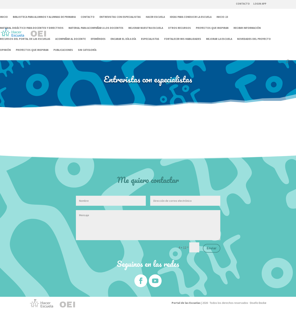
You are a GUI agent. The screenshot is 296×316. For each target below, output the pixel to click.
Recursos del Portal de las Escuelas (25, 39)
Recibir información (247, 28)
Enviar (211, 248)
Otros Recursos (179, 28)
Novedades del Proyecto (254, 39)
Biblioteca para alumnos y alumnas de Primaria (44, 17)
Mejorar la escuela (219, 39)
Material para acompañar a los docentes (95, 28)
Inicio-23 (222, 17)
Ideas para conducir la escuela (190, 17)
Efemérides (98, 39)
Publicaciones (63, 50)
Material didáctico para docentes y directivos (31, 28)
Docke (262, 303)
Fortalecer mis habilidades (182, 39)
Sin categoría (87, 50)
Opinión (5, 50)
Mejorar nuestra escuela (145, 28)
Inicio (4, 17)
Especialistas (150, 39)
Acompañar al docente (70, 39)
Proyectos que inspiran (212, 28)
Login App (259, 3)
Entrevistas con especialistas (120, 17)
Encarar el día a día (123, 39)
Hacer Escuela (155, 17)
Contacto (243, 3)
